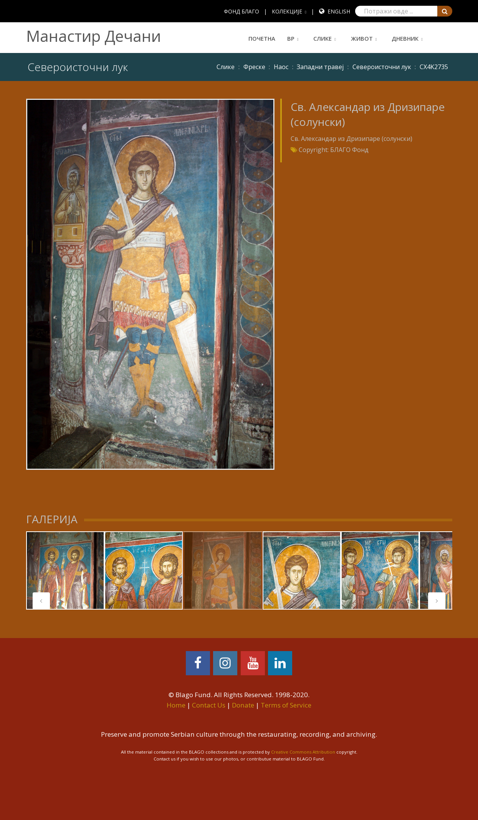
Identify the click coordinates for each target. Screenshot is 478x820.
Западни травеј (320, 67)
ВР (290, 38)
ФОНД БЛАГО (241, 11)
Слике (322, 38)
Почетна (261, 38)
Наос (281, 67)
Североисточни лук (381, 67)
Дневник (405, 38)
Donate (243, 705)
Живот (362, 38)
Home (176, 705)
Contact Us (208, 705)
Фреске (254, 67)
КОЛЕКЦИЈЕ (287, 11)
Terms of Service (286, 705)
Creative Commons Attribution (303, 752)
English (338, 11)
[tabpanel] (65, 570)
